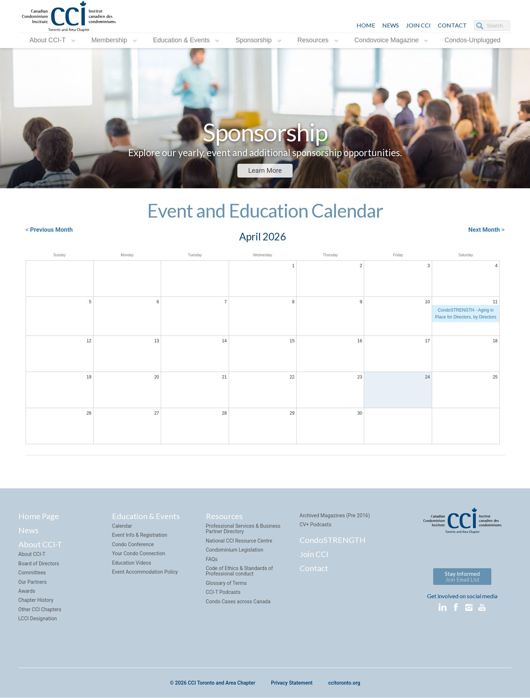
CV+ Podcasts (315, 527)
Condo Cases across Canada (238, 604)
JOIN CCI (418, 25)
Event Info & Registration (139, 538)
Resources (312, 40)
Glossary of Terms (226, 585)
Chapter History (35, 603)
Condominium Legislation (234, 553)
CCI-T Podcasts (223, 595)
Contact (314, 570)
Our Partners (32, 584)
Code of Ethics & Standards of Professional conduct (239, 573)
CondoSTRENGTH (333, 542)
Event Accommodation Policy (145, 574)
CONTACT (452, 25)
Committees (32, 575)
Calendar (122, 529)
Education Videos (131, 565)
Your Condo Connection (138, 556)
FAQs (212, 562)
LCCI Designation (37, 621)
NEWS (390, 25)
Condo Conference (133, 547)
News (28, 533)
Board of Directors (38, 566)
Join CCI (314, 556)
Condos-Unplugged (472, 40)
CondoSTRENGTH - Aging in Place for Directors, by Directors (465, 315)
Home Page (38, 518)
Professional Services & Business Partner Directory (243, 531)
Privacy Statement (292, 686)
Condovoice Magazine (386, 40)
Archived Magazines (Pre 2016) (335, 518)
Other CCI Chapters (39, 612)
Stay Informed (462, 579)
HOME (366, 25)
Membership (109, 40)
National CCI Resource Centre (239, 543)
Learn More (265, 170)
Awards (26, 593)
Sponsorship (254, 40)
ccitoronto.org (344, 686)
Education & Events (181, 40)
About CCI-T (48, 40)
